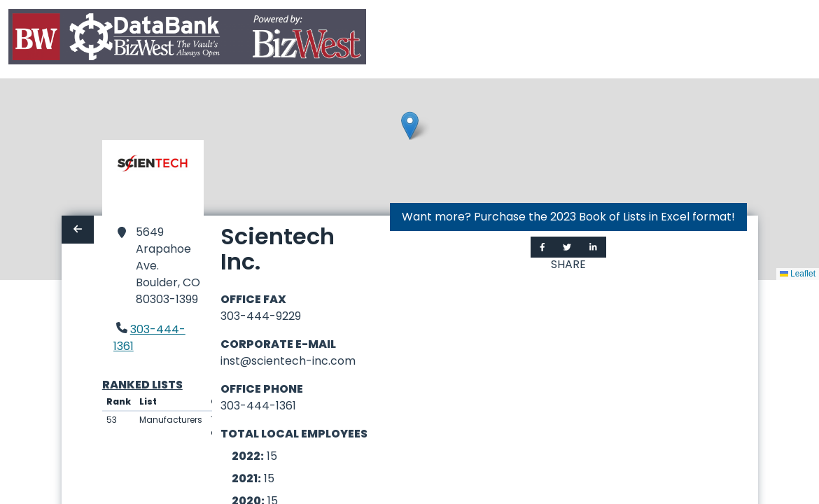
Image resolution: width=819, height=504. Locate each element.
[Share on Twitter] (567, 247)
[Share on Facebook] (542, 247)
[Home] (187, 39)
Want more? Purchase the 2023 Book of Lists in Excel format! (568, 217)
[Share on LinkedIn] (593, 247)
